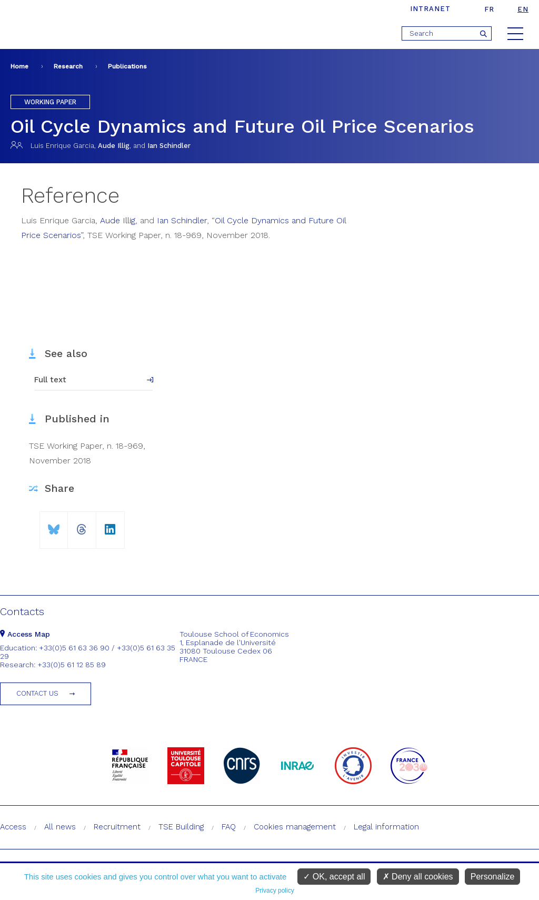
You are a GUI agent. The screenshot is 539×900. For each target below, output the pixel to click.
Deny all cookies (418, 876)
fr (489, 9)
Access (13, 827)
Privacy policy (274, 890)
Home (19, 66)
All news (60, 827)
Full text (50, 379)
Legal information (386, 827)
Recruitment (117, 827)
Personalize (493, 876)
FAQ (229, 827)
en (522, 9)
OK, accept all (334, 876)
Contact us (37, 693)
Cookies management (295, 827)
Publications (127, 66)
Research (68, 66)
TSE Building (181, 827)
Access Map (25, 634)
